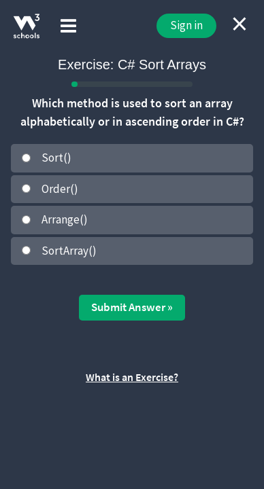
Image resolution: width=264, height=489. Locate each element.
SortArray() (69, 250)
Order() (60, 188)
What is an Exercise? (132, 377)
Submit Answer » (132, 307)
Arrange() (65, 219)
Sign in (186, 25)
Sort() (56, 157)
